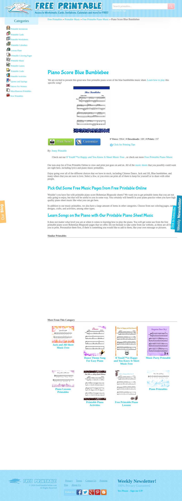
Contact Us (90, 480)
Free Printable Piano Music (95, 19)
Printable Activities (16, 75)
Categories (21, 21)
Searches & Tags (119, 10)
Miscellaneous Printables (18, 90)
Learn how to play (156, 80)
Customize (90, 141)
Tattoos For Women (16, 86)
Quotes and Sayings (16, 80)
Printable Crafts (15, 70)
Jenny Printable (59, 151)
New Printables (14, 95)
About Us (76, 485)
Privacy (69, 480)
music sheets (141, 165)
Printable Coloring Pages (19, 55)
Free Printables (55, 19)
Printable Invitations (17, 28)
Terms (79, 480)
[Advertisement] (21, 152)
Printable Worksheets (17, 39)
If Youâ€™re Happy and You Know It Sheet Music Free (95, 157)
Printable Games (15, 65)
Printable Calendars (16, 44)
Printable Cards (15, 33)
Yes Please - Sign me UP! (130, 491)
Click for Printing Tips (124, 144)
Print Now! (64, 141)
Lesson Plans (14, 49)
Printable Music (15, 60)
